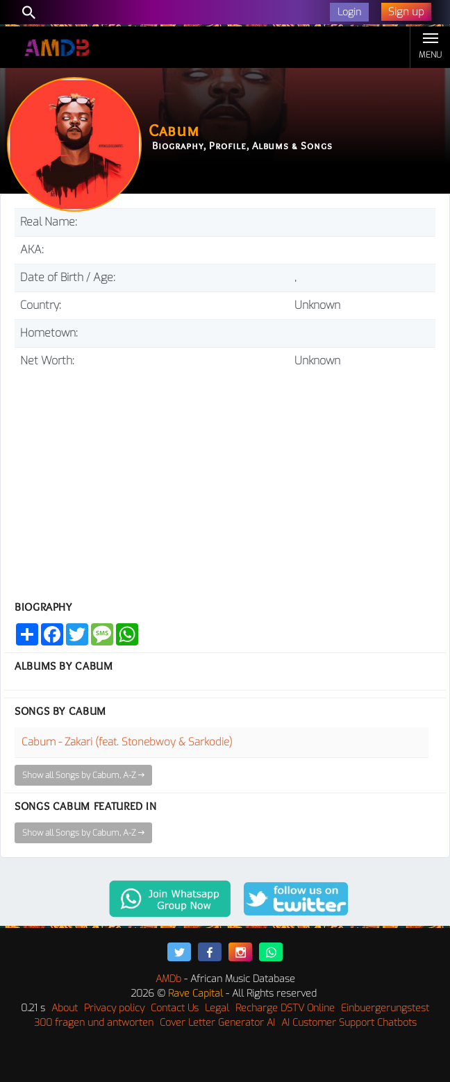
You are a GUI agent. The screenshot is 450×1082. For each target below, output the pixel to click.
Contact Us (175, 1008)
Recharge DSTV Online (285, 1008)
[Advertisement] (225, 479)
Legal (217, 1008)
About (64, 1008)
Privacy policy (114, 1008)
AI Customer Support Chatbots (349, 1022)
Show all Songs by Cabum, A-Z (83, 775)
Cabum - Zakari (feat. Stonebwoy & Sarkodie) (127, 742)
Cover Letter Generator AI (217, 1022)
